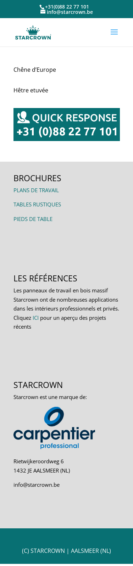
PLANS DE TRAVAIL (36, 190)
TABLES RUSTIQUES (37, 204)
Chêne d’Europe (34, 70)
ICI (36, 317)
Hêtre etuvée (30, 90)
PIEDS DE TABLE (32, 218)
